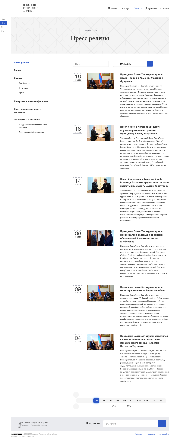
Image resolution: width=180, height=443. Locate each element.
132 (114, 406)
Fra (2, 31)
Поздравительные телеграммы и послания (33, 126)
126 (124, 400)
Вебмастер (139, 434)
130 (153, 400)
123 (103, 400)
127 (132, 400)
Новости (138, 8)
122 (96, 400)
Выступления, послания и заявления (27, 110)
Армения (164, 8)
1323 (128, 406)
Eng (3, 27)
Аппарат (126, 8)
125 (117, 400)
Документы (151, 8)
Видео (17, 70)
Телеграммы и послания (27, 119)
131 (160, 400)
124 (110, 400)
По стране (23, 88)
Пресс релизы (21, 62)
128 (139, 400)
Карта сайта (164, 434)
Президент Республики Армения (30, 8)
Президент (113, 8)
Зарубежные (24, 83)
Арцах (21, 92)
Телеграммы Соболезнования (31, 132)
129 (146, 400)
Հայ (3, 19)
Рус (3, 23)
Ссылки (151, 434)
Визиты (18, 77)
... (116, 63)
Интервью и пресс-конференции (31, 101)
